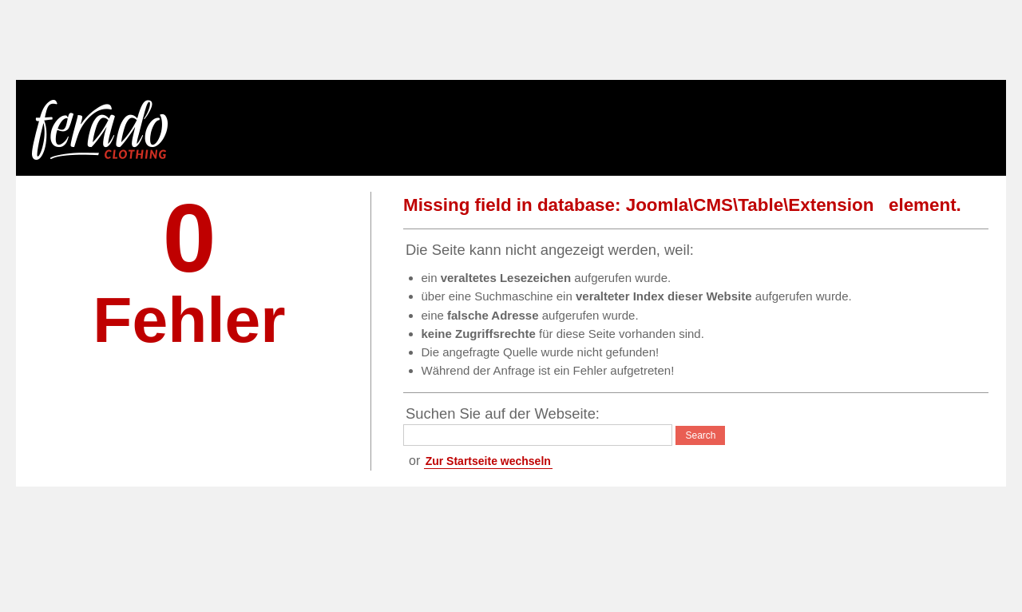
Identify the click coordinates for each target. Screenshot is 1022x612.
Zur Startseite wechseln (488, 461)
